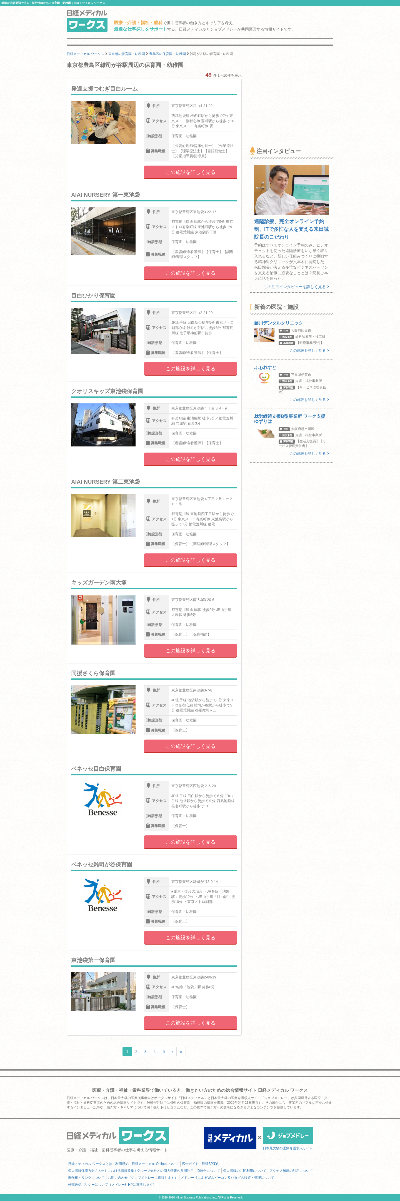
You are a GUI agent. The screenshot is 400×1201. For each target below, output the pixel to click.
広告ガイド (190, 1164)
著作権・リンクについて (86, 1178)
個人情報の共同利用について (244, 1171)
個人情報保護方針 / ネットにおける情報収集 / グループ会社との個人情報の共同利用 (131, 1171)
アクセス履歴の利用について (291, 1171)
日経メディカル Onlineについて (155, 1164)
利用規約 (122, 1164)
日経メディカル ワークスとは (90, 1164)
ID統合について (208, 1171)
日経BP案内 (210, 1164)
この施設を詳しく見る (191, 172)
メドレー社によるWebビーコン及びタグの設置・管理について (227, 1178)
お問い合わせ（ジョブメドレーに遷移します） (143, 1178)
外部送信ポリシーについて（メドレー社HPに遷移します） (112, 1185)
